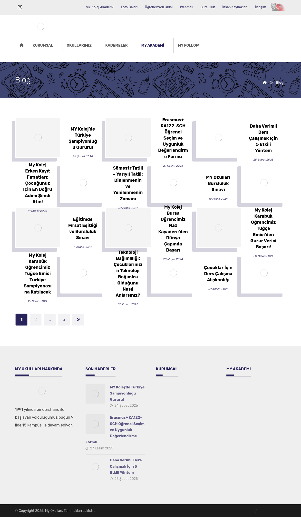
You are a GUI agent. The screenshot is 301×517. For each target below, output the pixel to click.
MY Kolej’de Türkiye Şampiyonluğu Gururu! (127, 393)
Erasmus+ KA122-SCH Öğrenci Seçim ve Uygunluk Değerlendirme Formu (115, 429)
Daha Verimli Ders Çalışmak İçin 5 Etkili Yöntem (126, 466)
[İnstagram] (20, 7)
